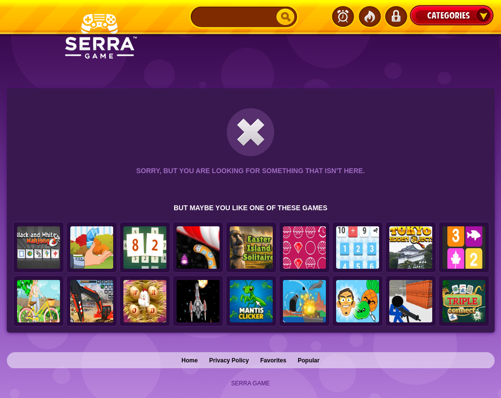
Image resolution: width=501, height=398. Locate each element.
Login (395, 16)
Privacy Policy (229, 360)
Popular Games (369, 16)
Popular (309, 360)
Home (189, 360)
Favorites (273, 360)
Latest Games (343, 16)
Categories (452, 15)
